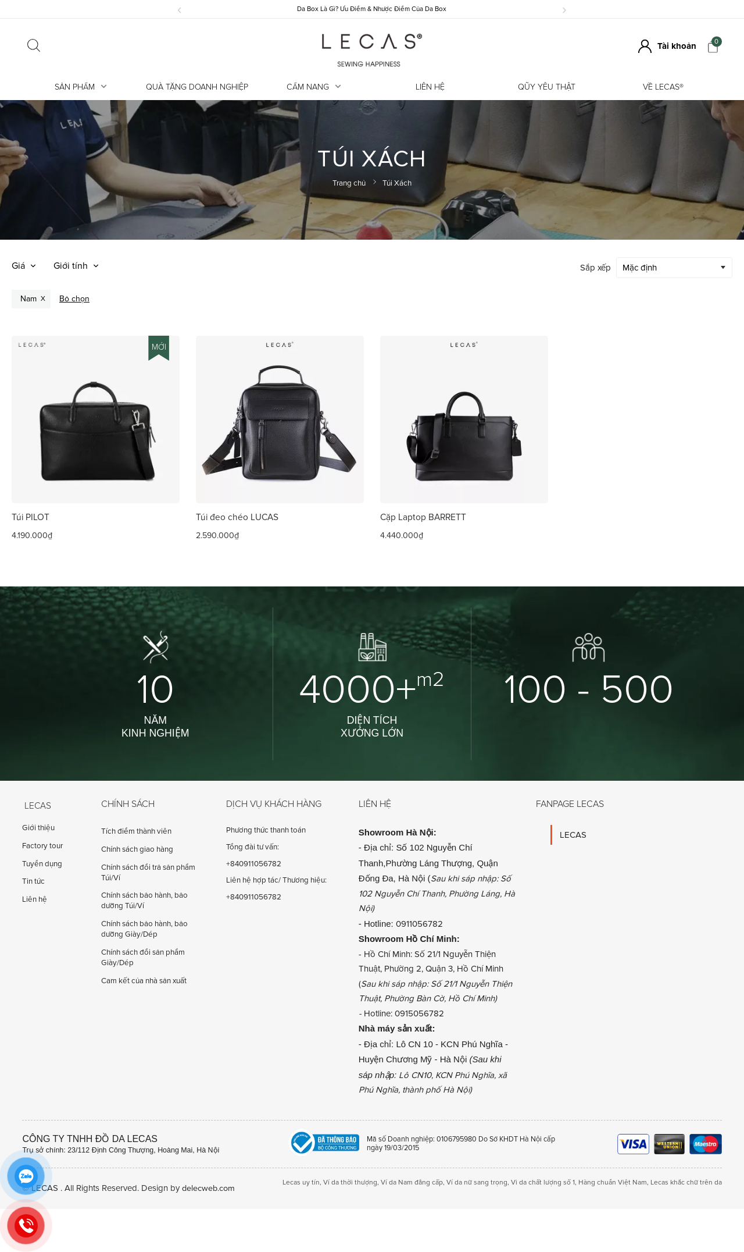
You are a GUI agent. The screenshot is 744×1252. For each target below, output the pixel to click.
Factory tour (42, 849)
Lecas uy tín (301, 1182)
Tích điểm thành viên (136, 832)
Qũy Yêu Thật (546, 87)
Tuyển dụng (42, 867)
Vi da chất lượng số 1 (543, 1182)
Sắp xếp (595, 267)
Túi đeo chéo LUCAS (238, 518)
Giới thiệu (38, 832)
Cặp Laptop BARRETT (424, 518)
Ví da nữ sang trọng (476, 1182)
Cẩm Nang (314, 87)
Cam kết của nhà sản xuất (144, 981)
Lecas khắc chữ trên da (686, 1182)
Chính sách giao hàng (137, 849)
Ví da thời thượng (350, 1182)
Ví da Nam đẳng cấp (412, 1182)
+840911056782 (253, 864)
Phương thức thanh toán (266, 830)
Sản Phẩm (81, 87)
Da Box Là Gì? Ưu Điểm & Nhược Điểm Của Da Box (371, 9)
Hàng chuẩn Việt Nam (612, 1182)
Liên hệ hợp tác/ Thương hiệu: (276, 880)
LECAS (573, 835)
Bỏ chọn (74, 298)
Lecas (35, 804)
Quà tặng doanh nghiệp (197, 87)
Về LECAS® (663, 87)
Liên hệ (430, 87)
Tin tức (33, 885)
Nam (28, 298)
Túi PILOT (31, 518)
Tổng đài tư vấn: (252, 847)
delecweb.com (209, 1188)
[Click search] (33, 46)
